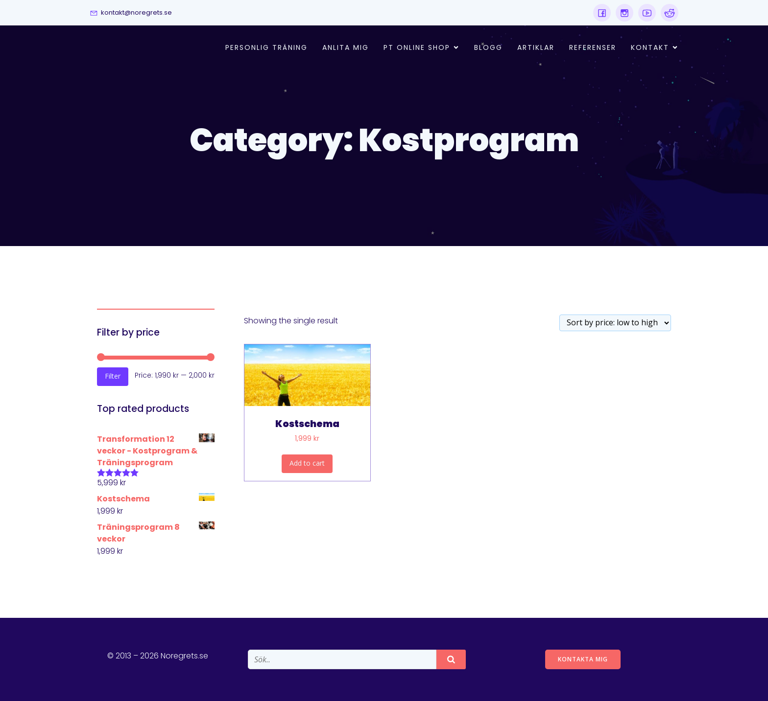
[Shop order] (615, 323)
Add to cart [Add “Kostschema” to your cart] (307, 463)
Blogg (488, 47)
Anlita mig (345, 47)
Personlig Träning (266, 47)
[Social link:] (602, 13)
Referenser (592, 47)
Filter (112, 376)
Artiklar (535, 47)
